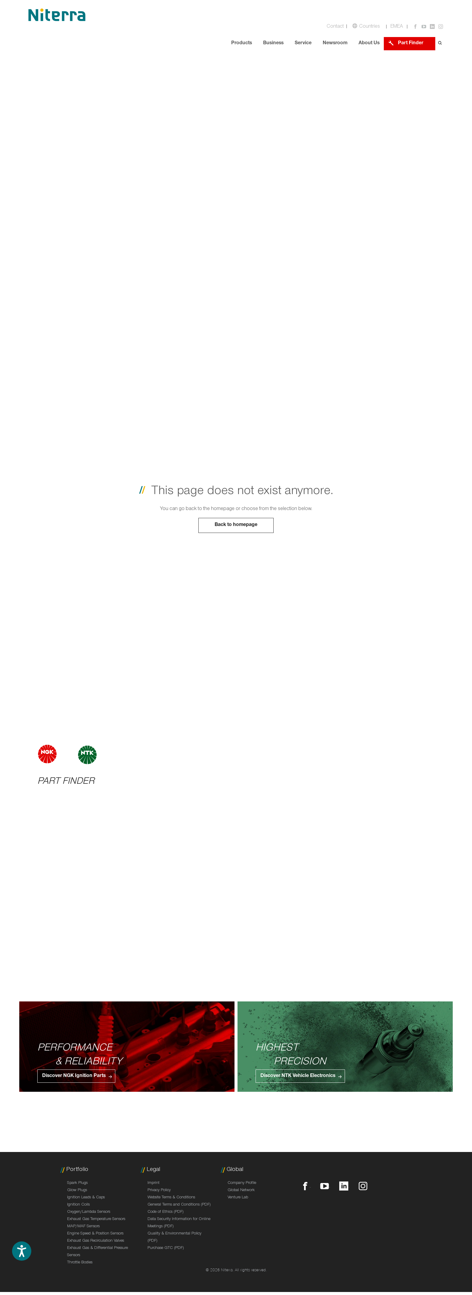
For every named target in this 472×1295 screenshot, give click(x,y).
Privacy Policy (159, 1190)
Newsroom (335, 43)
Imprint (154, 1183)
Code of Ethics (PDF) (166, 1212)
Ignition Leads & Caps (86, 1198)
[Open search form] (440, 43)
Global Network (241, 1190)
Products (241, 43)
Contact (335, 27)
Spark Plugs (77, 1183)
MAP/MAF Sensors (83, 1227)
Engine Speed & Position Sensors (95, 1234)
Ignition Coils (78, 1205)
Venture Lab (238, 1198)
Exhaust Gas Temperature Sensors (96, 1219)
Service (303, 43)
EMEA (396, 27)
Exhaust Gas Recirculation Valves (95, 1241)
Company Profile (242, 1183)
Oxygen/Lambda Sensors (88, 1212)
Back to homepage (236, 525)
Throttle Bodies (79, 1263)
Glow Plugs (77, 1190)
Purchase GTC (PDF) (166, 1248)
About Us (369, 43)
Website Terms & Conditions (171, 1198)
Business (273, 43)
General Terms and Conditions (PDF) (179, 1205)
